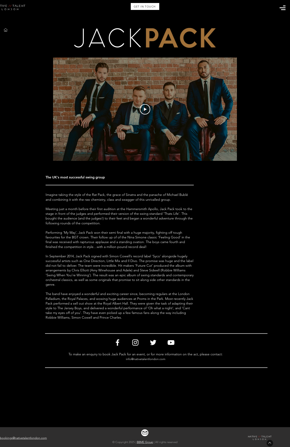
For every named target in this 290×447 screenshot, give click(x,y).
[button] (282, 7)
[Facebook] (117, 342)
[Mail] (144, 432)
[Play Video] (145, 109)
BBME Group (145, 442)
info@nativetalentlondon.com (145, 359)
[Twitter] (153, 342)
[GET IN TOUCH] (145, 6)
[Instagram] (135, 342)
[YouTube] (171, 342)
